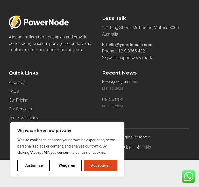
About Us (17, 82)
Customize (33, 165)
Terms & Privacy (23, 117)
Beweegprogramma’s (119, 81)
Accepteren (100, 165)
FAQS (14, 91)
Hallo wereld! (112, 99)
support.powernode (134, 57)
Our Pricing (18, 100)
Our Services (20, 108)
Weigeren (67, 165)
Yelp (147, 147)
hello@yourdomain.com (129, 44)
